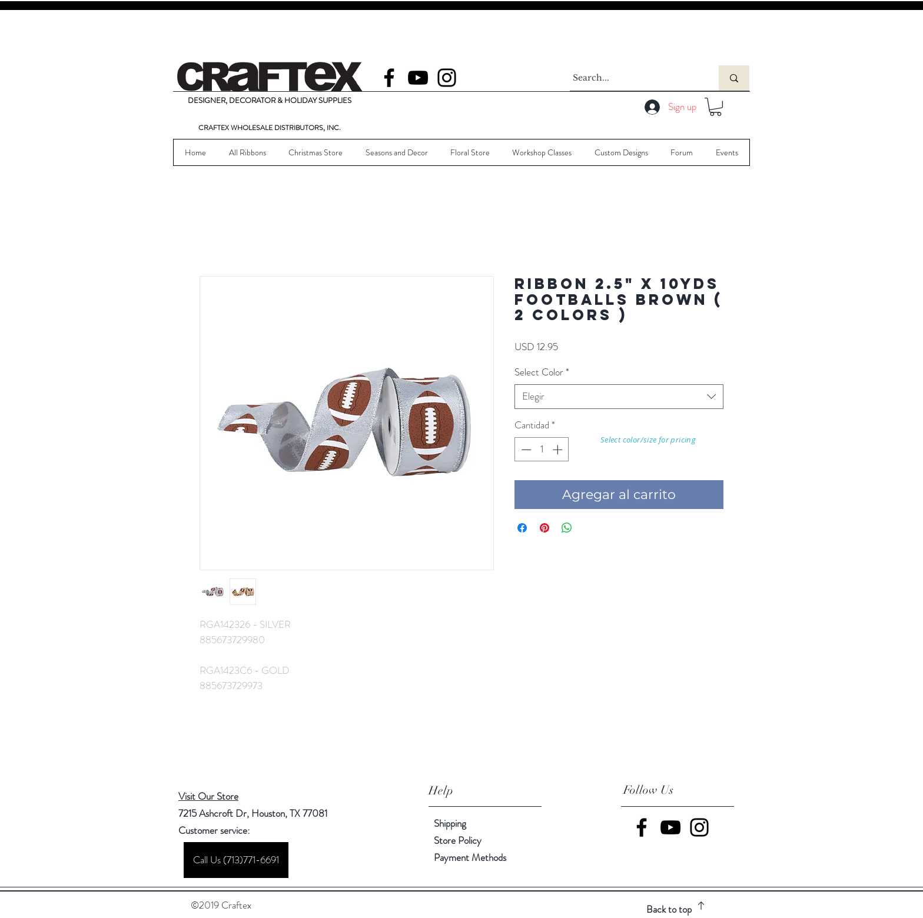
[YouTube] (418, 77)
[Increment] (558, 449)
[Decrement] (525, 449)
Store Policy (458, 840)
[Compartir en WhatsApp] (567, 528)
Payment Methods (471, 857)
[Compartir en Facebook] (522, 528)
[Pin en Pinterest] (544, 528)
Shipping (450, 823)
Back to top (669, 909)
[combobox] (618, 396)
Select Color (541, 372)
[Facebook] (389, 77)
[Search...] (633, 78)
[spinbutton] (542, 449)
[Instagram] (446, 77)
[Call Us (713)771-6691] (236, 860)
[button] (715, 107)
